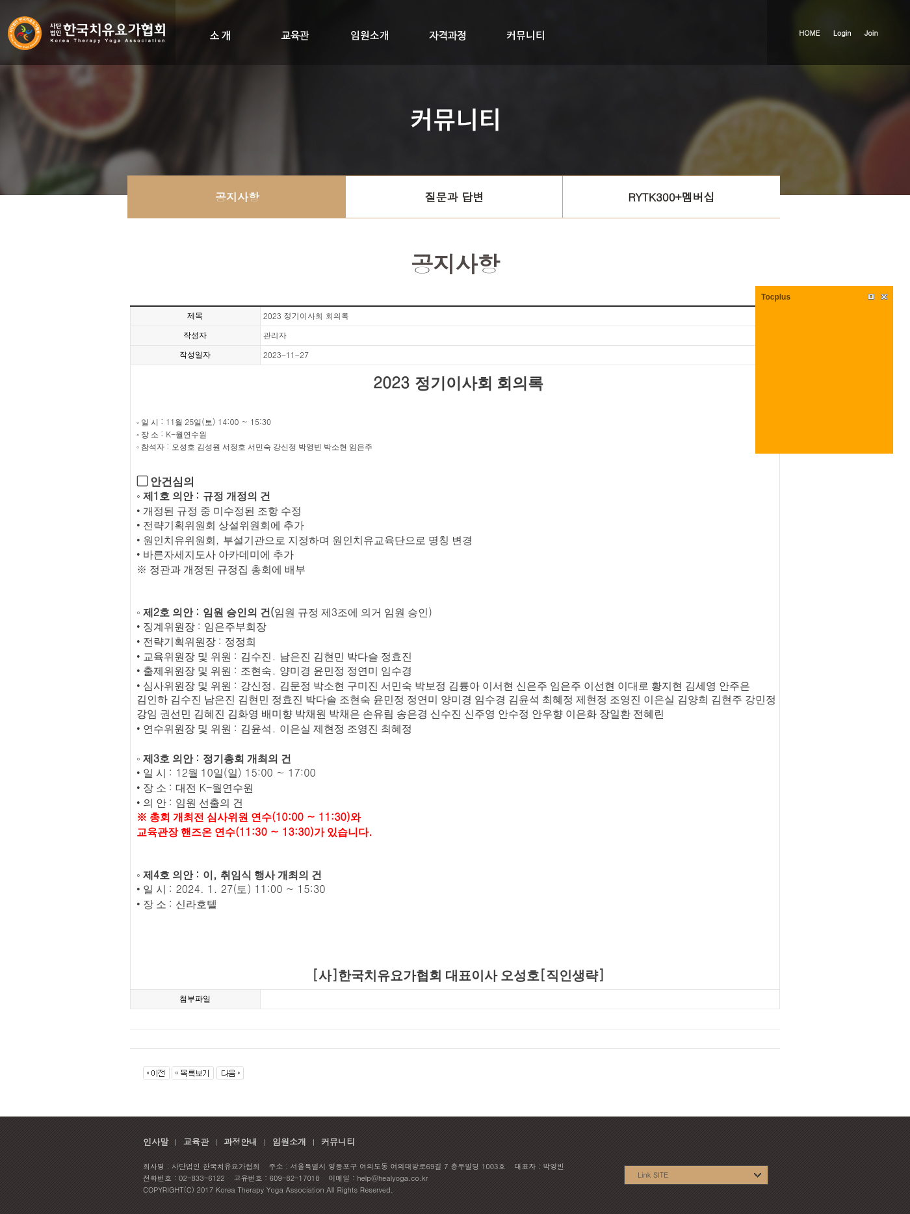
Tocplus (775, 297)
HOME (809, 33)
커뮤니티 (338, 1141)
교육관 (196, 1141)
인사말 (155, 1141)
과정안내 (240, 1141)
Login (842, 33)
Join (871, 33)
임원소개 (289, 1141)
